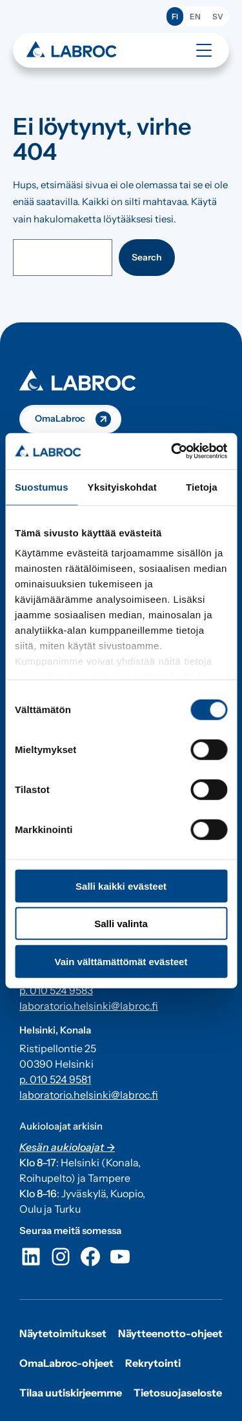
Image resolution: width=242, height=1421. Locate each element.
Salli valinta (121, 923)
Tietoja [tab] (201, 486)
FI (175, 16)
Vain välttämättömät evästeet (121, 961)
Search (147, 257)
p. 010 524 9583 (56, 990)
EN (195, 16)
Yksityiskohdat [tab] (122, 486)
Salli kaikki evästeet (121, 885)
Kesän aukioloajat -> (67, 1147)
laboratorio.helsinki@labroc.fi (88, 1005)
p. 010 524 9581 (55, 1079)
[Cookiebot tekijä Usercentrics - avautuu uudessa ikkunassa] (172, 451)
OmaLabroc (60, 418)
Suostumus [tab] (41, 486)
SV (217, 16)
